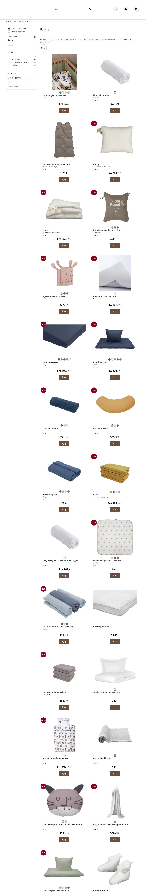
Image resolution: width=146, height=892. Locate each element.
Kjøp (64, 110)
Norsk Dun (15, 59)
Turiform (14, 65)
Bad (9, 82)
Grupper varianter (18, 29)
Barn (26, 22)
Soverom (12, 73)
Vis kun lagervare (18, 32)
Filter (43, 48)
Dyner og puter (14, 78)
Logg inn (125, 9)
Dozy (13, 56)
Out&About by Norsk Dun (21, 62)
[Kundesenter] (115, 8)
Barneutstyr (13, 86)
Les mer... (43, 44)
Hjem (19, 22)
